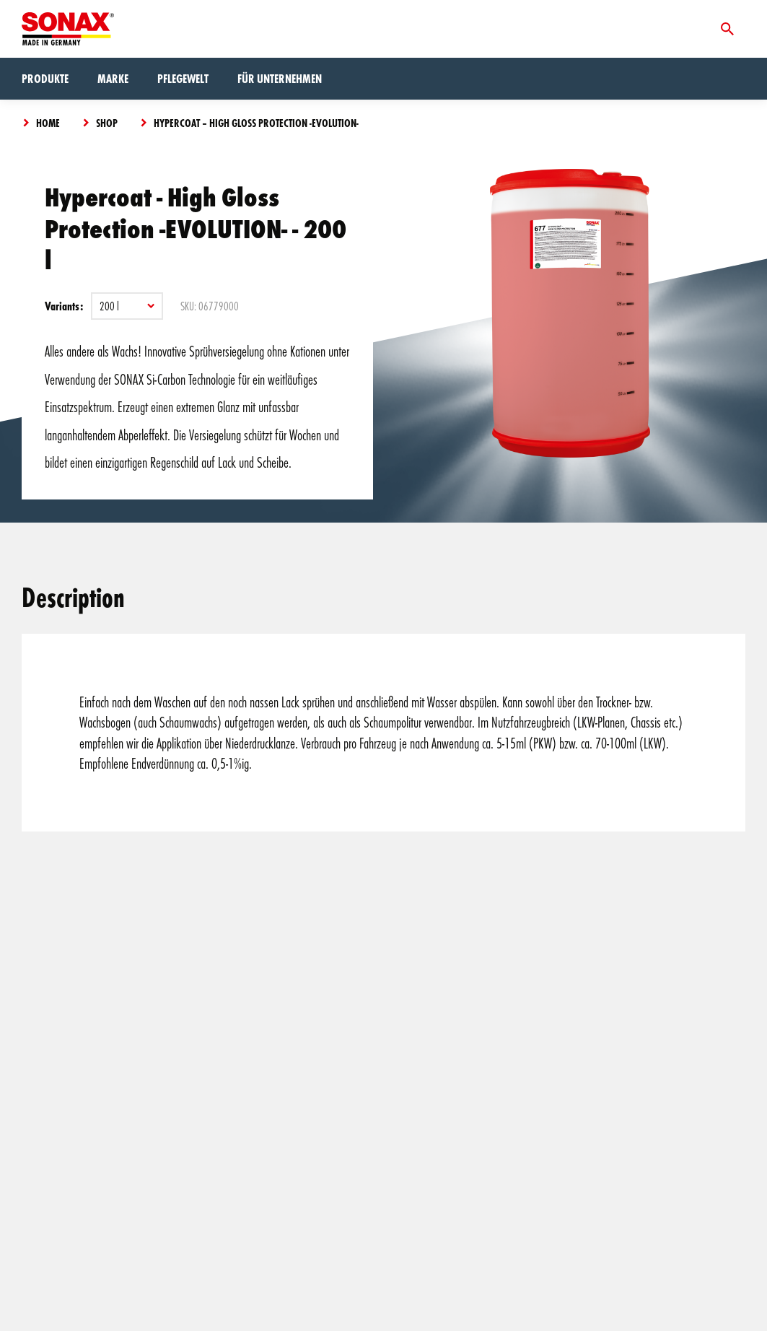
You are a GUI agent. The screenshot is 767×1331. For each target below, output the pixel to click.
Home (48, 122)
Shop (107, 122)
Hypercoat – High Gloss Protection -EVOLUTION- (256, 122)
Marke (112, 78)
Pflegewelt (183, 78)
